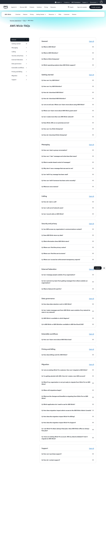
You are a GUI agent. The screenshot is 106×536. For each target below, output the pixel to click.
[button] (23, 7)
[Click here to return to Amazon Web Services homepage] (5, 8)
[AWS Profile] (101, 2)
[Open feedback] (104, 268)
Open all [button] (91, 41)
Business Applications (15, 20)
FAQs (24, 20)
